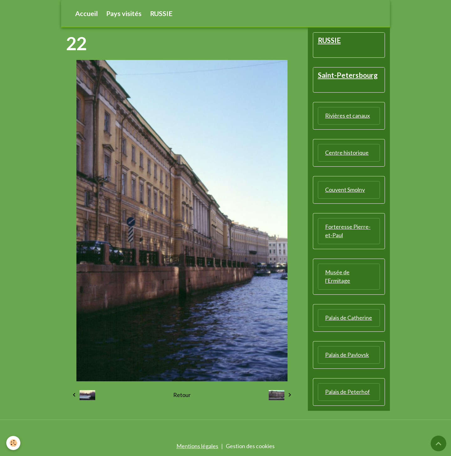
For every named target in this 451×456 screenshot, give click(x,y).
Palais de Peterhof (347, 391)
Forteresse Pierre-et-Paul (348, 231)
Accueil (86, 13)
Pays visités (124, 13)
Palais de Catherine (348, 317)
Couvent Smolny (345, 189)
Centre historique (347, 152)
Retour (182, 394)
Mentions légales (197, 446)
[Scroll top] (438, 443)
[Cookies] (13, 443)
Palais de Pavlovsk (347, 354)
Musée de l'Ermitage (337, 276)
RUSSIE (161, 13)
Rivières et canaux (347, 115)
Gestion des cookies (250, 446)
